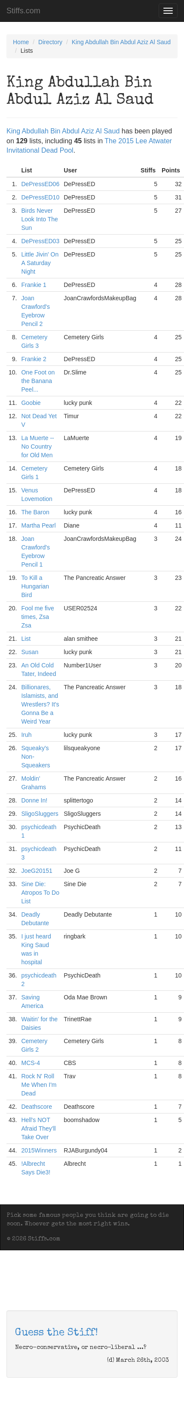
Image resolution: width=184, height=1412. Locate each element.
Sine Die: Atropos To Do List (40, 893)
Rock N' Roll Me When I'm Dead (38, 1085)
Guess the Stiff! (56, 1333)
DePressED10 (40, 197)
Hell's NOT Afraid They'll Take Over (38, 1128)
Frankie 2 (33, 359)
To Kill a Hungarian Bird (35, 586)
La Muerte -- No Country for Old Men (37, 446)
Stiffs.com (23, 10)
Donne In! (34, 800)
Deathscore (36, 1106)
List (26, 638)
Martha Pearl (38, 525)
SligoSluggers (39, 813)
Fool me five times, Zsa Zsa (37, 617)
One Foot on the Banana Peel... (38, 381)
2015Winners (39, 1150)
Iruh (26, 734)
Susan (29, 652)
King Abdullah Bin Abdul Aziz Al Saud (121, 42)
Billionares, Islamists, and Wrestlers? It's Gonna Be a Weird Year (40, 704)
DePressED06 (40, 184)
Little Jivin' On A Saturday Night (39, 263)
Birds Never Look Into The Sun (39, 219)
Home (21, 42)
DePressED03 (40, 241)
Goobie (30, 402)
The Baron (35, 512)
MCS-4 (30, 1062)
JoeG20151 (36, 870)
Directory (50, 42)
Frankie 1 (33, 284)
